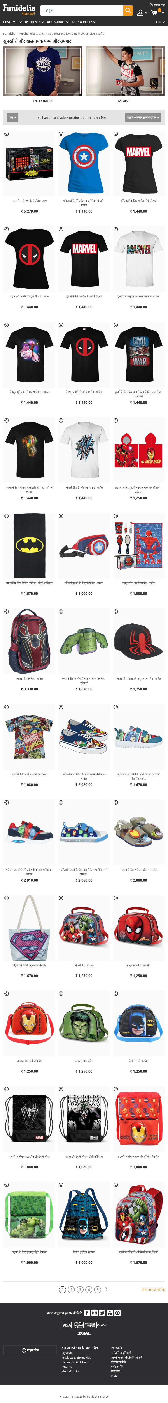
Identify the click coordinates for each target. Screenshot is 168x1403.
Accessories (56, 22)
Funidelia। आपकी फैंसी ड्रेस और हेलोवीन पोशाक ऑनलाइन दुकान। (19, 10)
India (114, 1376)
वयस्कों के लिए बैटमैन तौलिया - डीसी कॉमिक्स (29, 583)
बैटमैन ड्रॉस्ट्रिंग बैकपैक (84, 1252)
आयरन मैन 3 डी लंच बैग (29, 1061)
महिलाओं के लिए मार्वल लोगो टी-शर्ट (138, 201)
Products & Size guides (76, 1357)
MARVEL (125, 100)
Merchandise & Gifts (32, 34)
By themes (32, 22)
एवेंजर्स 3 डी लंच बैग (84, 965)
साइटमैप (115, 1371)
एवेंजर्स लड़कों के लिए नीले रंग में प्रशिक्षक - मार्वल (84, 776)
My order (67, 1353)
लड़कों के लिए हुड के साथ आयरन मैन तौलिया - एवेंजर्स (138, 489)
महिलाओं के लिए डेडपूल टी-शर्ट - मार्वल (29, 296)
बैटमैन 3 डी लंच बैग (138, 1061)
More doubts (70, 1371)
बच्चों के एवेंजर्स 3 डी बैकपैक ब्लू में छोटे (138, 1252)
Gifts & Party (82, 22)
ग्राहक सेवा (30, 1350)
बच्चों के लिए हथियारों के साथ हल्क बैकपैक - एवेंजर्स (84, 681)
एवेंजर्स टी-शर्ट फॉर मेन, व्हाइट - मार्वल (84, 487)
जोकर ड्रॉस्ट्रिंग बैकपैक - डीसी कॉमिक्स (84, 1156)
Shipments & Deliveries (76, 1362)
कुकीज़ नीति (117, 1367)
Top (158, 22)
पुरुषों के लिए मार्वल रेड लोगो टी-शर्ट (84, 296)
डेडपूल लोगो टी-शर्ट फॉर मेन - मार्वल (84, 392)
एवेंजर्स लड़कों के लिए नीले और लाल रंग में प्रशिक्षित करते (138, 776)
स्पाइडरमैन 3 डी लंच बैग (138, 965)
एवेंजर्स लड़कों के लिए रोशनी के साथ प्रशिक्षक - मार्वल (29, 872)
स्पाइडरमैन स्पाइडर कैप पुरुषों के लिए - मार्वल (138, 679)
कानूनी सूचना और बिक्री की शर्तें (126, 1357)
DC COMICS (42, 100)
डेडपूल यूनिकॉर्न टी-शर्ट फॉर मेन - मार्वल (29, 392)
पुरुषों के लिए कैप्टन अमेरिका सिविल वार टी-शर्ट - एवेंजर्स (139, 394)
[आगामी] (106, 1289)
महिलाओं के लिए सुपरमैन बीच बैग (29, 965)
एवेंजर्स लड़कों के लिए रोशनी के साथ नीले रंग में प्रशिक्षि (84, 872)
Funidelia (9, 34)
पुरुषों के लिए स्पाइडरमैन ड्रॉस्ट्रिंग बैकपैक (29, 1156)
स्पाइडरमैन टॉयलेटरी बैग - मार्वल (138, 583)
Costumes (10, 22)
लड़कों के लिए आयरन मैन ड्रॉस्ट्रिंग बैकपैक (138, 1156)
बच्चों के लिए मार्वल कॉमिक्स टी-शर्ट (29, 774)
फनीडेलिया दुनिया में (121, 1353)
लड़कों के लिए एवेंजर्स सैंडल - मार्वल (139, 870)
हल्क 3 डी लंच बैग (84, 1061)
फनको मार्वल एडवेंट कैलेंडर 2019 (29, 201)
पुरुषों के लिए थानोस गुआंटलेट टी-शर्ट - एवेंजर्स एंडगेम (29, 489)
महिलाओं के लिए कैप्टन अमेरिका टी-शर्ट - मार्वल (84, 203)
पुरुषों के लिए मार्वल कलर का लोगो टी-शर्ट (138, 296)
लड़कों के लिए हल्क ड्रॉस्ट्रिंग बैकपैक (29, 1252)
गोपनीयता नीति (118, 1362)
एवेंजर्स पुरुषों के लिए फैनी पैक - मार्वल (84, 583)
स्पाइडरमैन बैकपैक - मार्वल (29, 679)
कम (11, 117)
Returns (66, 1367)
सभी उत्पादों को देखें (153, 1289)
